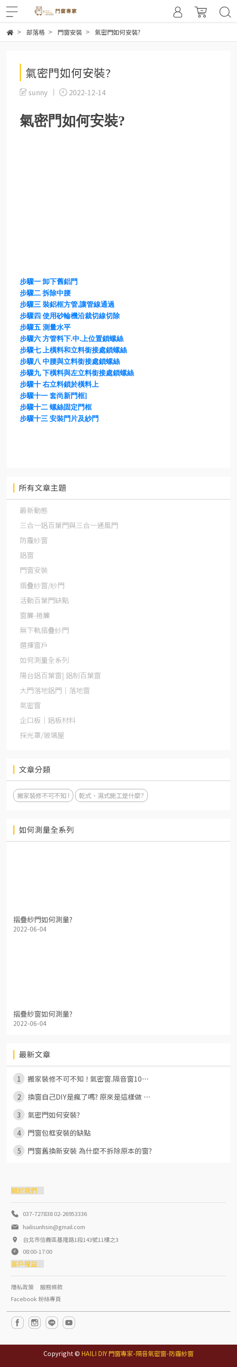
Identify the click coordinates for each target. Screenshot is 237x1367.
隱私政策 (22, 1287)
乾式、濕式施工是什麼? (111, 795)
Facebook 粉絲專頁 (36, 1299)
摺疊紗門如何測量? (42, 919)
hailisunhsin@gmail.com (54, 1227)
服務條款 (51, 1287)
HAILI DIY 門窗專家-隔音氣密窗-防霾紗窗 (137, 1353)
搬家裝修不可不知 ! (43, 795)
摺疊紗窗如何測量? (42, 1013)
